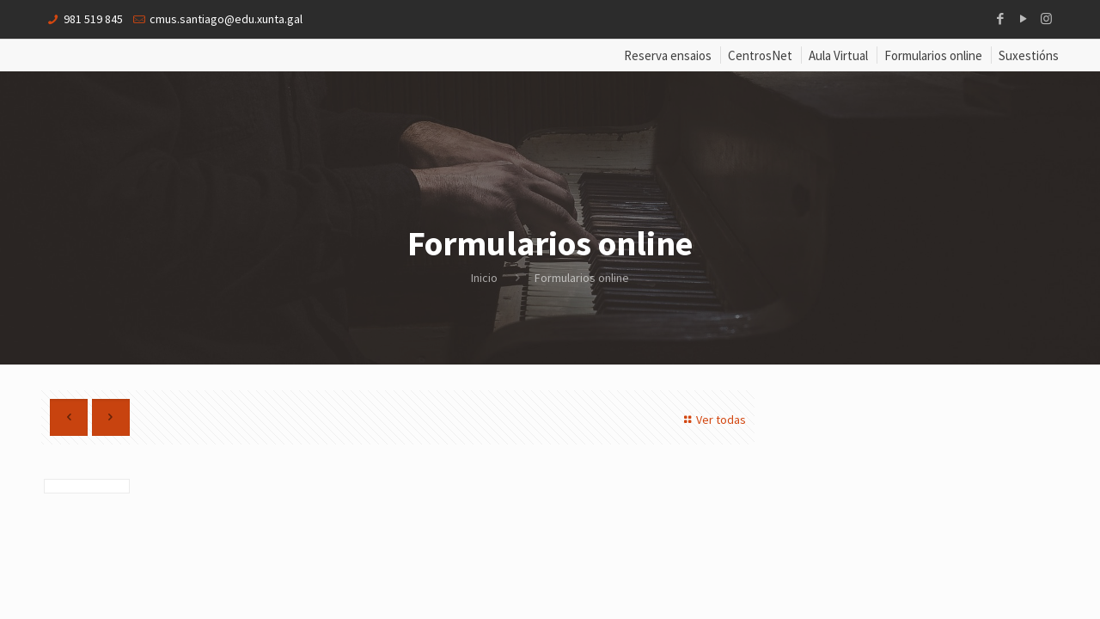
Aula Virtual (838, 55)
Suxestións (1029, 55)
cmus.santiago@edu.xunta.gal (226, 19)
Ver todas (712, 419)
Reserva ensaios (668, 55)
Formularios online (933, 55)
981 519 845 (93, 19)
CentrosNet (760, 55)
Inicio (484, 277)
